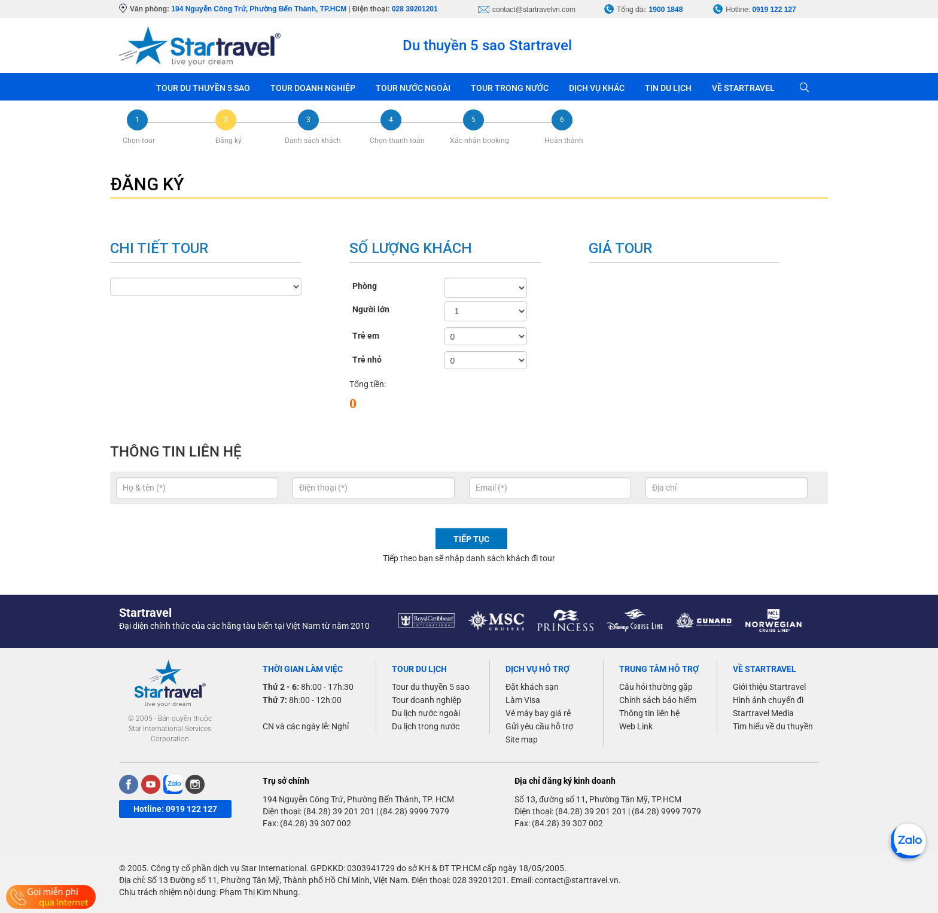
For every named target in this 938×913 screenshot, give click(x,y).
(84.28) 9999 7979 (414, 811)
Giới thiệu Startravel (769, 687)
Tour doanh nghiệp (426, 700)
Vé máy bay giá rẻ (538, 713)
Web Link (636, 726)
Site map (521, 739)
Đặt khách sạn (532, 687)
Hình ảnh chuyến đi (768, 700)
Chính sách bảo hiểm (657, 700)
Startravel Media (763, 713)
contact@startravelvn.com (533, 9)
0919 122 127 (774, 9)
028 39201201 (415, 9)
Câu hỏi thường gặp (656, 687)
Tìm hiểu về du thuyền (773, 726)
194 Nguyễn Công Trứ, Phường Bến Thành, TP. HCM (358, 799)
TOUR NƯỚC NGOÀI (413, 88)
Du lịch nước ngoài (426, 713)
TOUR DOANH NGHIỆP (312, 88)
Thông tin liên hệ (649, 713)
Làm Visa (522, 700)
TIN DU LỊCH (668, 88)
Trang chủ (132, 87)
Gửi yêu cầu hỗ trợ (539, 726)
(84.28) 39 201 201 (338, 811)
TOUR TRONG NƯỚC (510, 88)
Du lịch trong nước (425, 726)
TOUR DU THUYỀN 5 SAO (203, 88)
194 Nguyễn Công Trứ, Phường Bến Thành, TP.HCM (258, 9)
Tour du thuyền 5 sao (431, 687)
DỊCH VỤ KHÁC (597, 88)
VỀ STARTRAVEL (743, 88)
